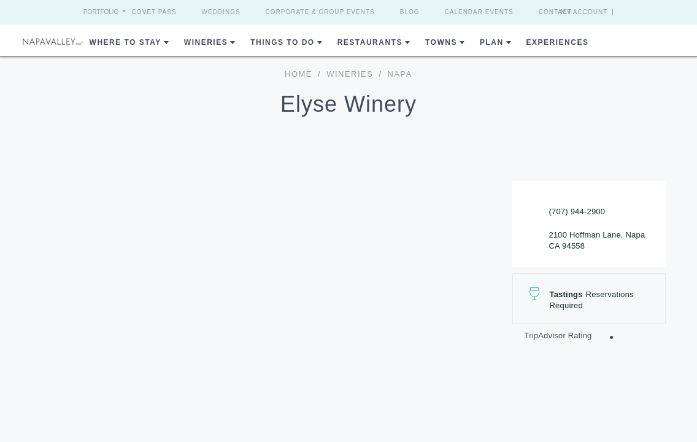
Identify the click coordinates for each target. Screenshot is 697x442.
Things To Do (282, 42)
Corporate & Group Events (320, 12)
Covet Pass (154, 12)
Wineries (206, 42)
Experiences (557, 42)
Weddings (221, 12)
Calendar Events (479, 12)
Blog (410, 12)
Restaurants (369, 42)
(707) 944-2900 (577, 211)
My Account (584, 12)
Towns (441, 42)
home (298, 74)
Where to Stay (125, 42)
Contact (555, 12)
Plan (492, 42)
